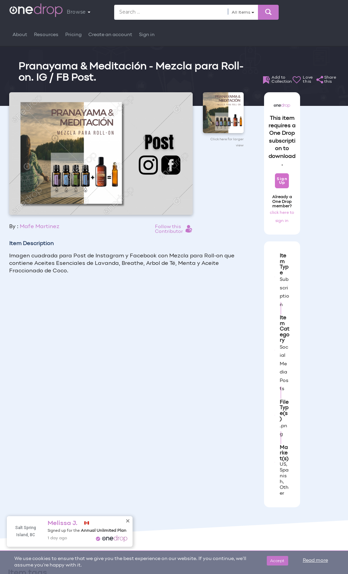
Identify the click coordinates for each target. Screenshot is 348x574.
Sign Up (282, 180)
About (20, 35)
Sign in (147, 35)
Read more (315, 560)
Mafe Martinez (39, 226)
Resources (46, 35)
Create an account (110, 35)
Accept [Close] (277, 560)
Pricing (73, 35)
